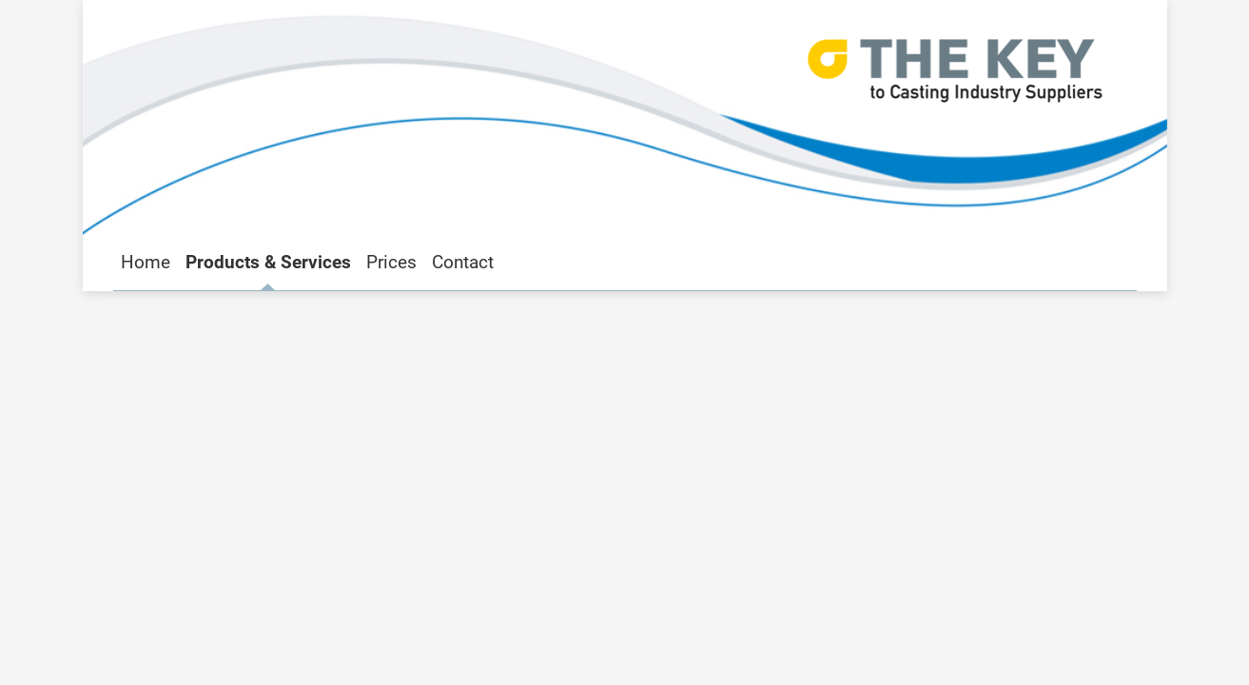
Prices (391, 262)
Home (145, 262)
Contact (463, 262)
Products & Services (268, 262)
